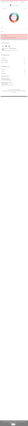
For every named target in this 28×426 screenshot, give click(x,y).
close (13, 424)
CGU (2, 63)
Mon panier (15, 1)
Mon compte (3, 1)
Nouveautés (3, 73)
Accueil (2, 31)
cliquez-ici (16, 423)
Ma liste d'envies (9, 1)
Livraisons (3, 58)
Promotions (3, 69)
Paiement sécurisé (4, 62)
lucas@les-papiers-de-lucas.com (7, 84)
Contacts (3, 71)
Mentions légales (4, 60)
